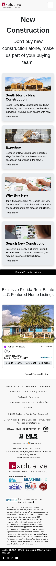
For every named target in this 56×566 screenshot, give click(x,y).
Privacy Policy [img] (44, 420)
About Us (18, 386)
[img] (21, 443)
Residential (31, 386)
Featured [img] (22, 397)
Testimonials (42, 402)
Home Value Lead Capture (21, 402)
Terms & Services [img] (27, 420)
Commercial (45, 386)
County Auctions (38, 391)
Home (9, 386)
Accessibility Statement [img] (28, 423)
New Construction (19, 391)
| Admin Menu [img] (37, 443)
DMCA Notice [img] (11, 420)
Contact (28, 407)
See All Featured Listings (37, 374)
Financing (34, 397)
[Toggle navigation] (50, 5)
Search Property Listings (28, 272)
